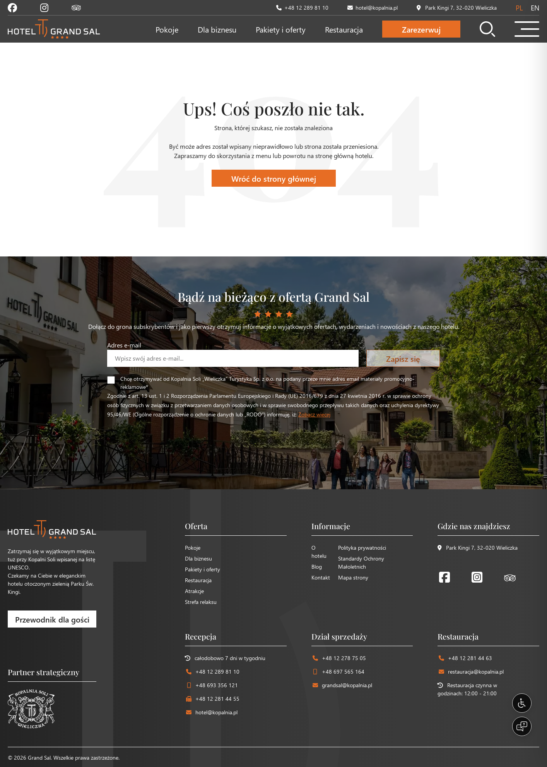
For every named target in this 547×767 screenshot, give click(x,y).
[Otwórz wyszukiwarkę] (487, 29)
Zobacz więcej (314, 414)
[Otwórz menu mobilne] (527, 29)
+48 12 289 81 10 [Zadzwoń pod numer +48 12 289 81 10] (302, 7)
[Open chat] (522, 726)
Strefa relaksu (201, 601)
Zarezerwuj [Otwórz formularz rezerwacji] (421, 29)
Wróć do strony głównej (273, 178)
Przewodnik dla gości (52, 619)
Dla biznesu (217, 29)
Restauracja (344, 29)
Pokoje (167, 29)
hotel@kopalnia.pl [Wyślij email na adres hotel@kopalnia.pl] (372, 7)
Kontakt (320, 577)
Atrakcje (194, 591)
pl (519, 7)
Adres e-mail (124, 345)
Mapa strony (353, 577)
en (535, 7)
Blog (316, 566)
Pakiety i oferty (281, 29)
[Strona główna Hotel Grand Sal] (54, 29)
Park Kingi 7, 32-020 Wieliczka (478, 547)
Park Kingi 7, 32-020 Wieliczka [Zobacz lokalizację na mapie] (457, 7)
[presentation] (166, 434)
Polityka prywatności (362, 547)
